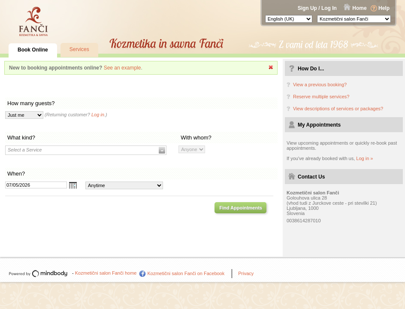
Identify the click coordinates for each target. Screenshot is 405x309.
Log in (97, 114)
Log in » (364, 158)
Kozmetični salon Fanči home (106, 273)
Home (359, 8)
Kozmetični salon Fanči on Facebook (185, 273)
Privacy (246, 273)
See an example (122, 68)
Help (384, 8)
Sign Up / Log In (317, 8)
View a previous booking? (320, 84)
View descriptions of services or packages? (338, 108)
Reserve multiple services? (321, 96)
